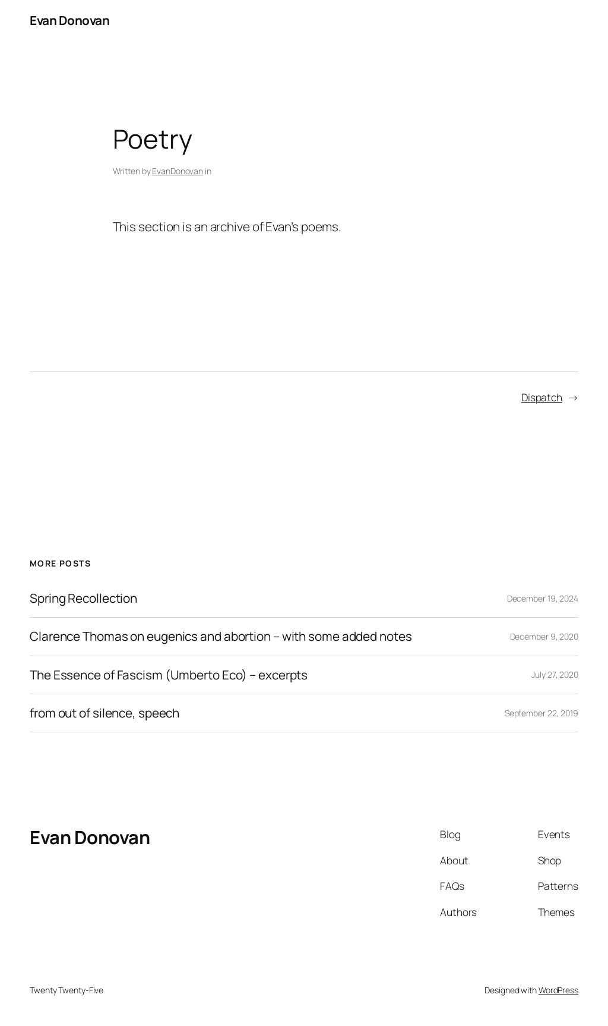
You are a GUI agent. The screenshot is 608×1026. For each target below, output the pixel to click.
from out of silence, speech (104, 713)
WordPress (558, 990)
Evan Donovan (69, 20)
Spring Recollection (83, 598)
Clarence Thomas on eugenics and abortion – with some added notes (221, 636)
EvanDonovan (177, 171)
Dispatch (541, 397)
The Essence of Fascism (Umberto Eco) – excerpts (169, 675)
